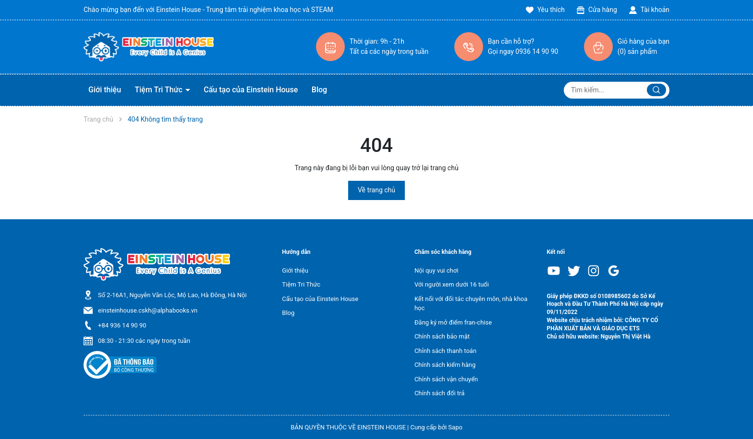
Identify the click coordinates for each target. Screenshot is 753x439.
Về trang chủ (376, 190)
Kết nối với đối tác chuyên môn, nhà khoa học (470, 303)
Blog (319, 89)
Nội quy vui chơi (436, 270)
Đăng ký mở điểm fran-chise (453, 322)
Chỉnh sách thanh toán (445, 350)
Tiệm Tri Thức (159, 89)
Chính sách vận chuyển (446, 379)
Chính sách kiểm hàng (444, 364)
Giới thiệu (104, 89)
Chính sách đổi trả (439, 393)
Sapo (455, 427)
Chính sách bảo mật (442, 336)
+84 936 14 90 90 (122, 325)
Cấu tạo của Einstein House (251, 89)
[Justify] (656, 90)
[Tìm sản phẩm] (616, 90)
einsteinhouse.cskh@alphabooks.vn (147, 310)
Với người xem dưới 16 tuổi (451, 284)
